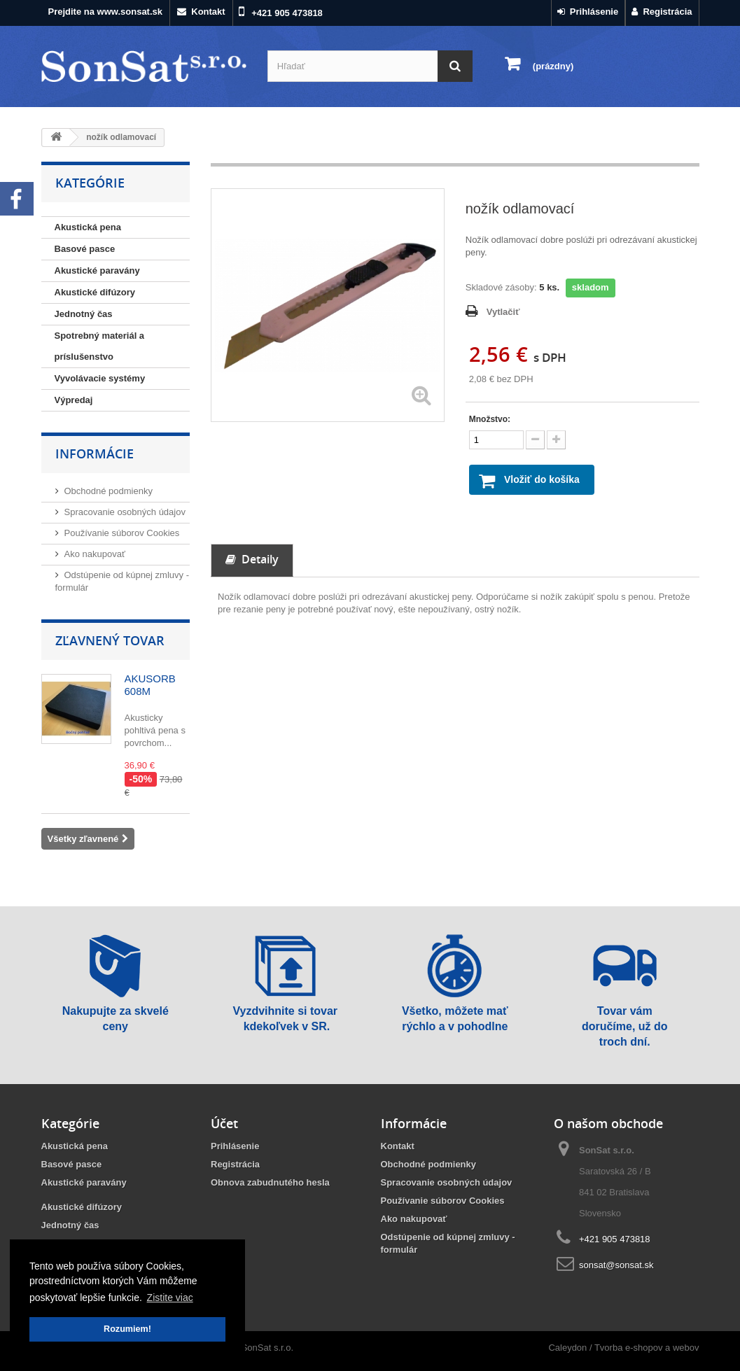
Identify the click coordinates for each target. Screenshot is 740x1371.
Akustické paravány (97, 270)
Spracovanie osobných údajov (125, 512)
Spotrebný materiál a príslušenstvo (100, 346)
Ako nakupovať (94, 554)
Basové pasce (85, 249)
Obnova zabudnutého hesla (270, 1182)
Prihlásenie (588, 11)
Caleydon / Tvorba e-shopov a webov (623, 1347)
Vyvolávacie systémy (100, 378)
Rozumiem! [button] (127, 1329)
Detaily (252, 560)
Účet (224, 1123)
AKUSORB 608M (150, 685)
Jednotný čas (84, 314)
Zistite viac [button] (170, 1297)
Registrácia (661, 11)
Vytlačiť (503, 312)
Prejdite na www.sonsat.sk (105, 11)
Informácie (94, 453)
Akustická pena (88, 227)
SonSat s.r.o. (267, 1347)
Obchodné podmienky (108, 491)
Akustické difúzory (95, 292)
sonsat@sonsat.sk (616, 1265)
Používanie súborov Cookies (122, 533)
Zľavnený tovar (110, 640)
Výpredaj (74, 400)
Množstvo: (489, 419)
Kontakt (201, 11)
